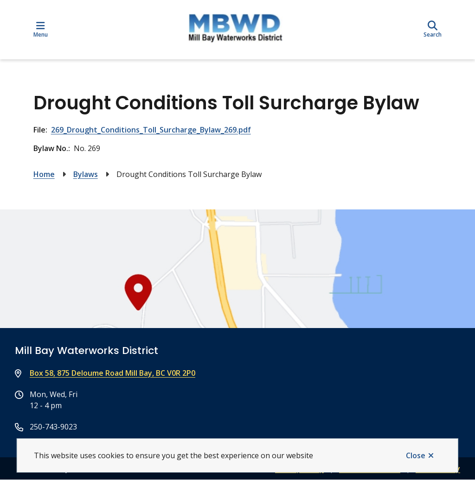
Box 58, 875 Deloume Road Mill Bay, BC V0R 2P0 (112, 373)
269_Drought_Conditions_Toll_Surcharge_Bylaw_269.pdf (151, 130)
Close (415, 455)
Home (44, 174)
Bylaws (85, 174)
